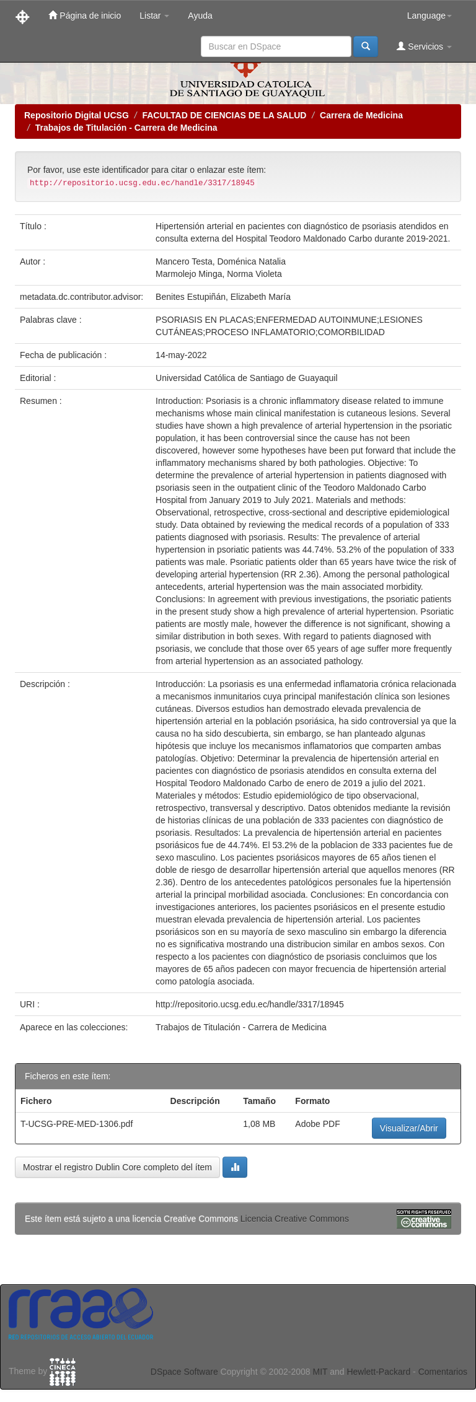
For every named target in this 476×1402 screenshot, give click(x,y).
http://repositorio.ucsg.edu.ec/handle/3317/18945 (250, 1004)
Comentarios (442, 1372)
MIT (319, 1372)
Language (429, 15)
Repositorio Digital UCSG (76, 115)
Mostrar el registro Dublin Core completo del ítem (117, 1167)
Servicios (424, 46)
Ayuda (200, 15)
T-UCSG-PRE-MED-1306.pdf (76, 1124)
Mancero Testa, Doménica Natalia (221, 261)
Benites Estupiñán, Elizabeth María (223, 297)
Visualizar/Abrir (409, 1128)
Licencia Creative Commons (294, 1219)
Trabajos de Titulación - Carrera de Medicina (126, 128)
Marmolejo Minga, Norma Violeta (219, 274)
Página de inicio (84, 15)
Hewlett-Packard (378, 1372)
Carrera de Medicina (361, 115)
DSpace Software (184, 1372)
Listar (154, 15)
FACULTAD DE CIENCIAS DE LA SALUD (224, 115)
